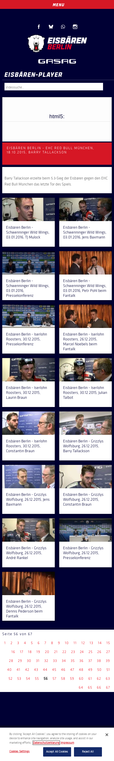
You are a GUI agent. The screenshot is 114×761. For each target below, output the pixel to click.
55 (37, 678)
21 (56, 651)
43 (36, 669)
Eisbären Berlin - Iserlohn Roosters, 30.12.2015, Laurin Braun (26, 392)
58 (63, 678)
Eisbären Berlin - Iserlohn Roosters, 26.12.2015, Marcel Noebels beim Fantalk (83, 341)
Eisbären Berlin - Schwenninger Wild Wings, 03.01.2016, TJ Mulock (27, 232)
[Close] (107, 735)
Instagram (75, 26)
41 (18, 669)
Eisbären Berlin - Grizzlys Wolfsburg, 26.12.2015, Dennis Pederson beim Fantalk (26, 609)
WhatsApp (63, 26)
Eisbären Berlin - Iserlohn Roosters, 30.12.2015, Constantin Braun (26, 446)
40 (9, 669)
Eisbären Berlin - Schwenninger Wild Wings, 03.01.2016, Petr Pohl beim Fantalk (84, 288)
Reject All (87, 751)
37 (90, 660)
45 (54, 669)
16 (13, 651)
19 (38, 651)
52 (10, 678)
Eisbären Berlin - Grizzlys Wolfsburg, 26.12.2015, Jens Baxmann (28, 499)
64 (81, 687)
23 (73, 651)
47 (72, 669)
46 (63, 669)
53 (19, 678)
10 (67, 643)
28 (11, 660)
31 (38, 660)
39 (108, 660)
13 (91, 643)
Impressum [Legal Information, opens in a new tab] (67, 743)
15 (108, 643)
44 (45, 669)
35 (73, 660)
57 (54, 678)
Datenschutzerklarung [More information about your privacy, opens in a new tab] (46, 743)
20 (47, 651)
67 (108, 687)
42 (27, 669)
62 (99, 678)
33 (55, 660)
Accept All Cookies (57, 751)
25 (91, 651)
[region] (57, 744)
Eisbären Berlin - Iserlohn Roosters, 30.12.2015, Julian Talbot (85, 392)
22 (64, 651)
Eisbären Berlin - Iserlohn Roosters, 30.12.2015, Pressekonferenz (26, 339)
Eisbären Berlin (57, 43)
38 (99, 660)
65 (90, 687)
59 (72, 678)
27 (108, 651)
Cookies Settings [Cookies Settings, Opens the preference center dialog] (19, 751)
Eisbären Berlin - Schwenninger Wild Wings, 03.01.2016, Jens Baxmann (84, 232)
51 (108, 669)
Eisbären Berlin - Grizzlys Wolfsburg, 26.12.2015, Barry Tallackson (83, 446)
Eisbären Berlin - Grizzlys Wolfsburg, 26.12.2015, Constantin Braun (83, 499)
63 (108, 678)
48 (81, 669)
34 (64, 660)
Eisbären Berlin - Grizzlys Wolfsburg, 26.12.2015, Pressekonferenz (83, 552)
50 (99, 669)
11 (75, 643)
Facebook (39, 26)
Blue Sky (51, 26)
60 (81, 678)
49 (90, 669)
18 (30, 651)
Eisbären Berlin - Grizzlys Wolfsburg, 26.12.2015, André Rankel (26, 552)
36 (81, 660)
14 (100, 643)
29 (20, 660)
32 (46, 660)
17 (21, 651)
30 (29, 660)
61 (90, 678)
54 (28, 678)
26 (99, 651)
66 (99, 687)
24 (82, 651)
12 (83, 643)
